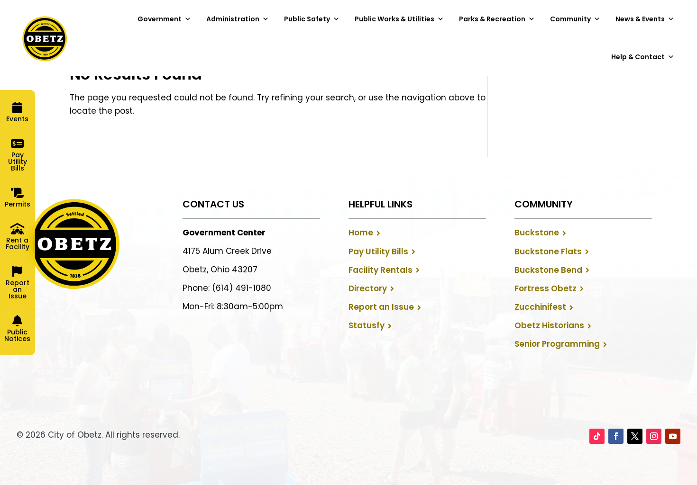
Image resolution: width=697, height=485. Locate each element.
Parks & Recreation (497, 19)
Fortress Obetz (545, 288)
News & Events (644, 19)
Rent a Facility (17, 243)
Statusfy (366, 325)
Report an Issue (381, 307)
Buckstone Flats (548, 251)
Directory (367, 288)
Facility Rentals (380, 270)
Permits (17, 204)
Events (17, 119)
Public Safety (311, 19)
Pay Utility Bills (378, 251)
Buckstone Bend (548, 270)
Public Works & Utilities (399, 19)
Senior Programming (557, 344)
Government (164, 19)
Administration (237, 19)
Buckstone (536, 232)
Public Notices (17, 335)
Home (360, 232)
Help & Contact (642, 57)
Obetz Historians (549, 325)
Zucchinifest (540, 307)
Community (575, 19)
